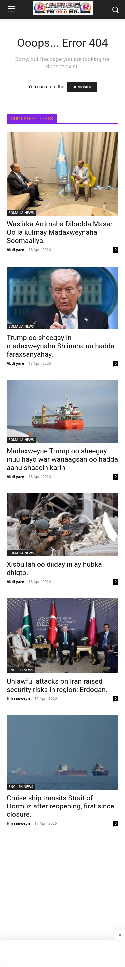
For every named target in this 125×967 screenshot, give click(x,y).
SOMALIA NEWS (21, 212)
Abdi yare (15, 249)
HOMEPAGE (82, 87)
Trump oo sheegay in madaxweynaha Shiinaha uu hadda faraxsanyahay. (60, 346)
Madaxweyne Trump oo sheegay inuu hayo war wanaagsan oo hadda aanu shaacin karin (62, 459)
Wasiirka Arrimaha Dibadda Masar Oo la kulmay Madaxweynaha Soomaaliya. (60, 232)
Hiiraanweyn (18, 698)
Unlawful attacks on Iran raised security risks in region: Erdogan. (57, 685)
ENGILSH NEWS (21, 670)
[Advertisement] (62, 902)
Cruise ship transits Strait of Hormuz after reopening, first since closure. (60, 806)
